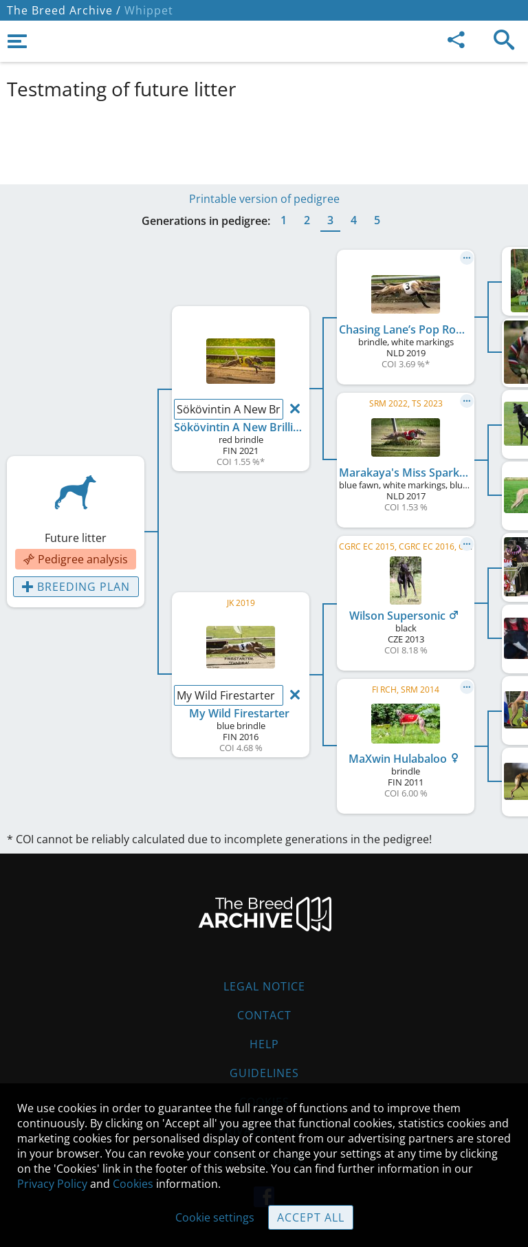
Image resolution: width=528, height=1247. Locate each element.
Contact (264, 1015)
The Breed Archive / (64, 10)
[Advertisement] (264, 140)
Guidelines (264, 1073)
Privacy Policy (52, 1183)
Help (264, 1044)
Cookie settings (214, 1217)
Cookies (133, 1183)
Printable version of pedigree (264, 198)
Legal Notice (264, 986)
